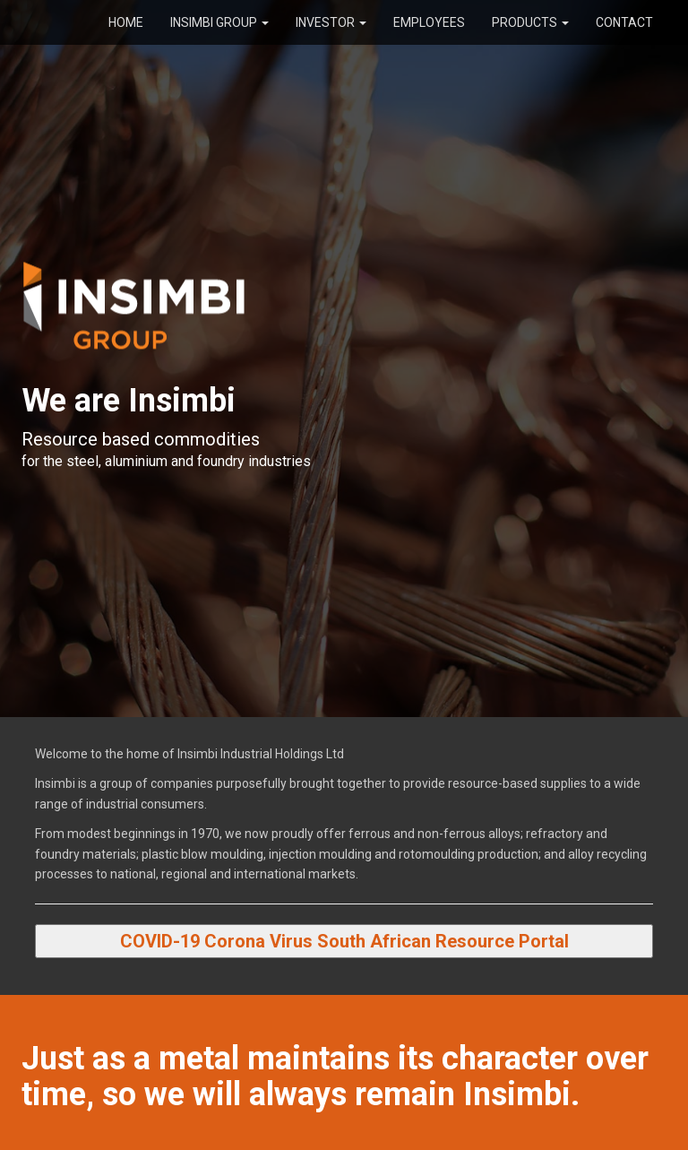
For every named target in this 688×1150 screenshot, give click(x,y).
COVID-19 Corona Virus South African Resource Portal (344, 941)
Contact (624, 22)
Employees (429, 22)
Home (125, 22)
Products (530, 22)
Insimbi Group (219, 22)
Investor (331, 22)
